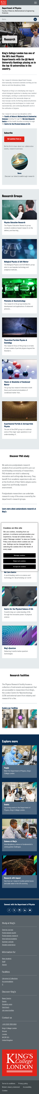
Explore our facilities (10, 708)
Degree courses (7, 930)
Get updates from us (14, 139)
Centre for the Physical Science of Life (17, 124)
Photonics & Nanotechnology (14, 301)
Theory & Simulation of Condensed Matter (17, 383)
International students (9, 939)
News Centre (6, 998)
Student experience (8, 945)
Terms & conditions (8, 1083)
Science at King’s (10, 841)
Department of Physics (11, 8)
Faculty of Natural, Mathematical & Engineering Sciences (18, 12)
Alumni (4, 965)
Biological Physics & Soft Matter (16, 261)
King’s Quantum (10, 648)
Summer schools (7, 942)
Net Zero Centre (10, 572)
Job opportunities (8, 1010)
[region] (19, 547)
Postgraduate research (10, 936)
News (19, 173)
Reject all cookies (19, 561)
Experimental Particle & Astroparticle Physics (18, 425)
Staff (3, 962)
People (6, 768)
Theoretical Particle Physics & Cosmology (15, 341)
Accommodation (7, 981)
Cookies (4, 1090)
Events (6, 804)
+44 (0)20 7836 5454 (9, 1024)
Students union (7, 1004)
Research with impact (12, 878)
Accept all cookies (19, 566)
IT (2, 984)
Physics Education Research (14, 222)
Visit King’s (5, 1007)
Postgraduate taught (9, 933)
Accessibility (27, 1087)
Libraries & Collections (10, 978)
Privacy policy (23, 1083)
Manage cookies (19, 555)
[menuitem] (19, 929)
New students (6, 959)
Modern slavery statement (11, 1087)
